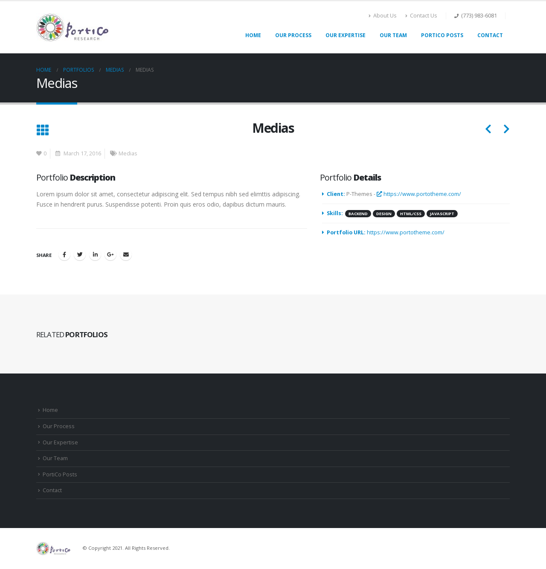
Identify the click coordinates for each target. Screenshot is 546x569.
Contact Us (421, 15)
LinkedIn (95, 254)
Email (126, 254)
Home (253, 35)
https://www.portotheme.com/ (419, 194)
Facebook (64, 254)
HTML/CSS (410, 213)
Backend (358, 213)
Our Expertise (345, 35)
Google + (110, 254)
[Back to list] (42, 130)
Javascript (442, 213)
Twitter (80, 254)
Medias (128, 153)
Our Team (393, 35)
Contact (490, 35)
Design (384, 213)
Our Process (293, 35)
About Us (383, 15)
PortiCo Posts (442, 35)
